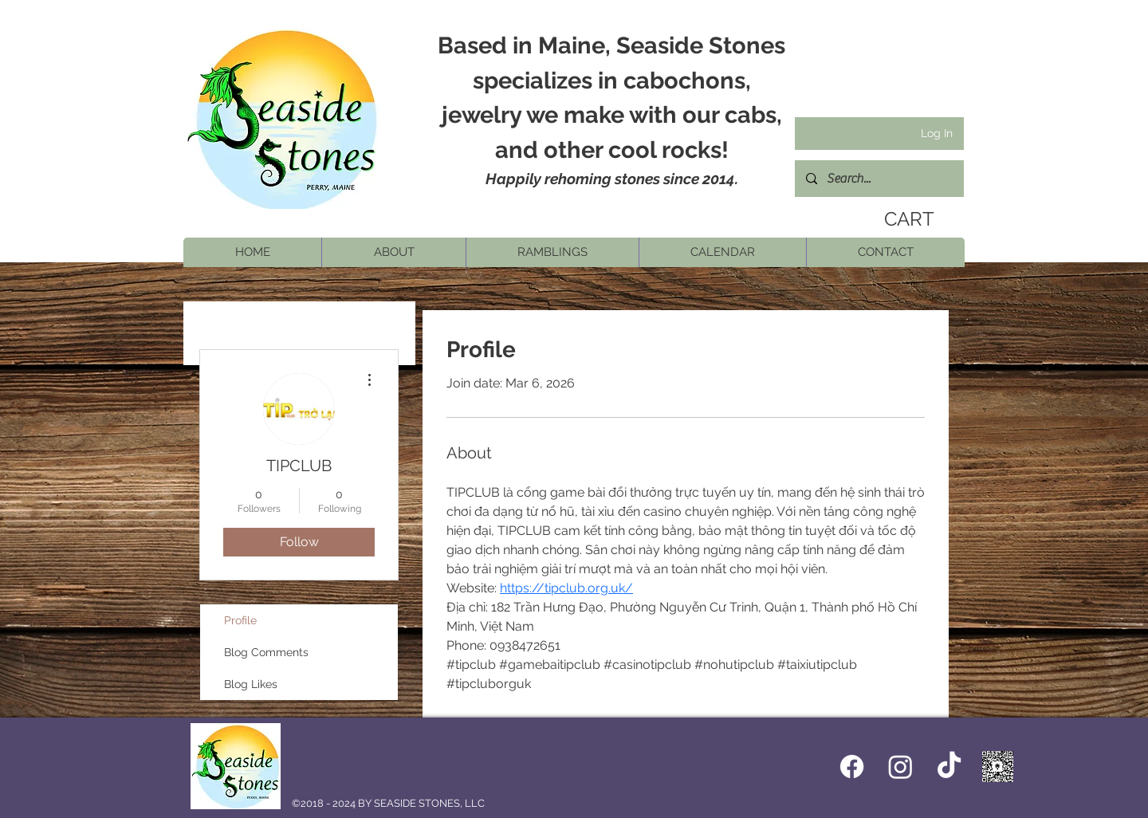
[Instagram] (900, 766)
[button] (393, 252)
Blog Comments (266, 652)
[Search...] (878, 178)
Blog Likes (250, 684)
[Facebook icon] (851, 766)
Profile (240, 620)
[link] (905, 219)
